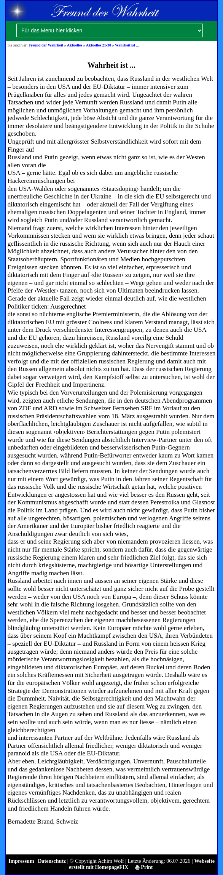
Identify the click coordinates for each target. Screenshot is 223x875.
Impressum (21, 861)
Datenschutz (52, 861)
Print (144, 867)
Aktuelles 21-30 (98, 45)
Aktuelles (74, 45)
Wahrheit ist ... (127, 45)
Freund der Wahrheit (46, 45)
